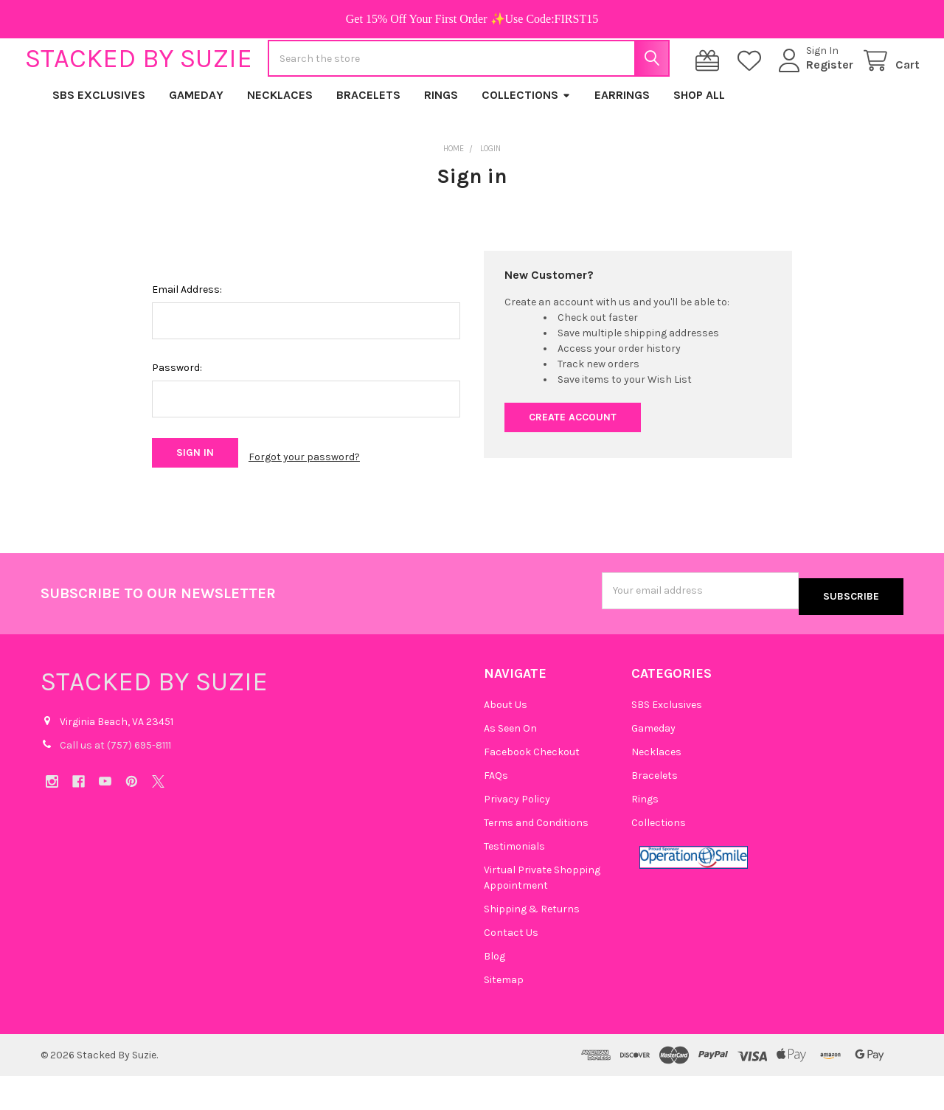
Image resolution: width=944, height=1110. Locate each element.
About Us (505, 738)
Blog (494, 990)
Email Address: (187, 336)
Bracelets (368, 142)
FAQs (496, 809)
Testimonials (514, 880)
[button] (693, 891)
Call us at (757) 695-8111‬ (115, 778)
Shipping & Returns (532, 943)
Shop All (699, 142)
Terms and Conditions (536, 856)
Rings (441, 142)
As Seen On (510, 762)
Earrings (622, 142)
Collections (526, 142)
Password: (177, 415)
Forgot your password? (304, 500)
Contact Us (511, 966)
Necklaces (280, 142)
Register (813, 88)
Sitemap (504, 1013)
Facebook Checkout (532, 786)
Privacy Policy (517, 833)
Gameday (196, 142)
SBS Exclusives (98, 142)
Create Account (573, 464)
